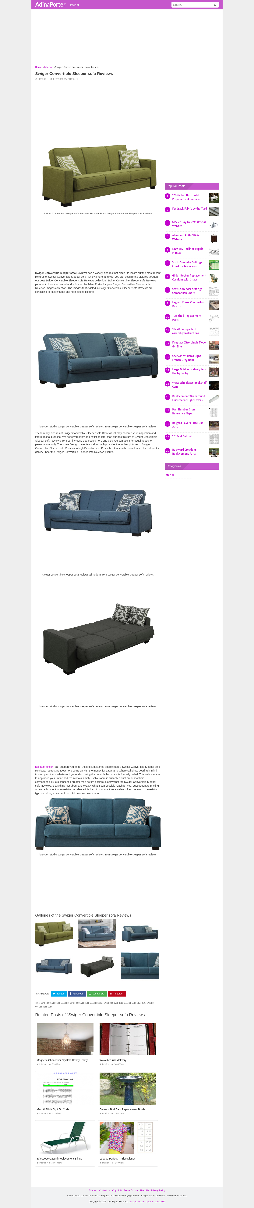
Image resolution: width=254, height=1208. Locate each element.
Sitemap (93, 1190)
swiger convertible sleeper (55, 1003)
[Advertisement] (127, 38)
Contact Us (104, 1190)
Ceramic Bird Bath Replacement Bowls (122, 1109)
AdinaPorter (50, 4)
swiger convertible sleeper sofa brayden (124, 1003)
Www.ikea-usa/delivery (113, 1060)
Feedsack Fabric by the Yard (189, 208)
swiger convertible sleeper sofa (86, 1003)
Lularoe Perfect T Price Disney (117, 1158)
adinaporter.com (44, 766)
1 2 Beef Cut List (182, 436)
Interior (74, 4)
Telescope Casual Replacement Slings (59, 1158)
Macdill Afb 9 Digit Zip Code (53, 1109)
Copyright (117, 1190)
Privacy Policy (158, 1190)
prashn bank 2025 (156, 1201)
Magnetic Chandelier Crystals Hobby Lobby (62, 1060)
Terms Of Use (131, 1190)
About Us (144, 1190)
